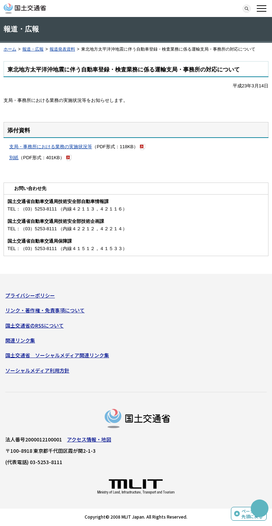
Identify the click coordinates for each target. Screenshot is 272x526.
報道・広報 (33, 49)
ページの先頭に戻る (252, 514)
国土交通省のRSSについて (34, 325)
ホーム (10, 49)
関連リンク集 (20, 340)
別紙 (13, 157)
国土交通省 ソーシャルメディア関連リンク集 (57, 355)
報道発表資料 (62, 49)
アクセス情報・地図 (89, 439)
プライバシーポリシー (30, 295)
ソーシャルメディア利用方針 (37, 370)
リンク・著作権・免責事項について (45, 310)
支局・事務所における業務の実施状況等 (50, 146)
